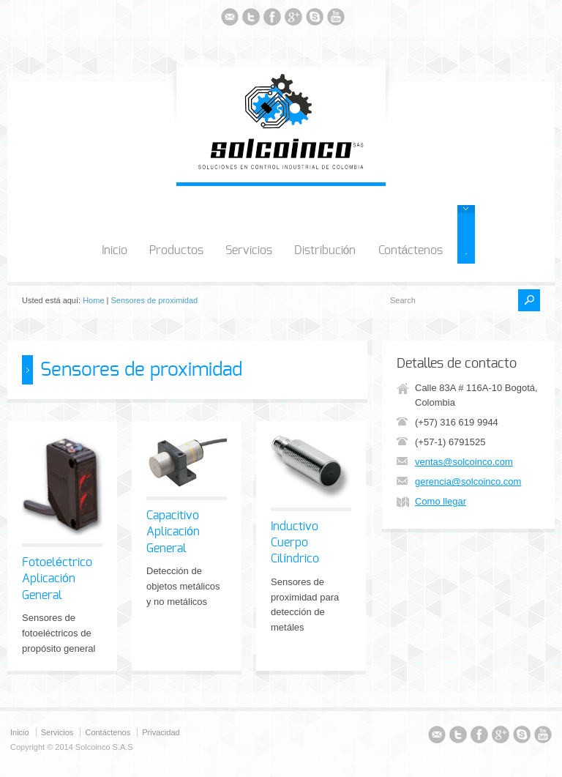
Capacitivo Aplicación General (173, 532)
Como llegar (440, 501)
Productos (176, 250)
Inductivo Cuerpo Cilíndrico (295, 543)
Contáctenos (410, 250)
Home (93, 300)
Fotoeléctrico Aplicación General (57, 579)
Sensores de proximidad (154, 300)
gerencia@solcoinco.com (468, 481)
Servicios (248, 250)
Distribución (325, 250)
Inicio (114, 250)
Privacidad (160, 732)
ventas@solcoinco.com (464, 461)
